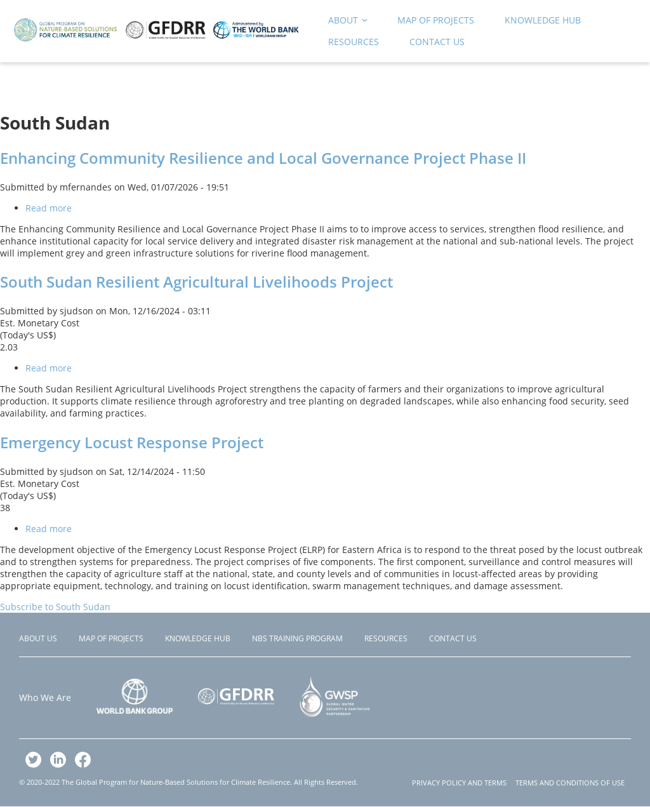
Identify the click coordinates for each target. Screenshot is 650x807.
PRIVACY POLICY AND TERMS (459, 782)
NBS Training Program (297, 638)
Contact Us (453, 638)
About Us (38, 638)
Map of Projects (111, 638)
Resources (386, 638)
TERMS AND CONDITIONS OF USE (570, 782)
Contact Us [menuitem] (437, 42)
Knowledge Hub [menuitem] (543, 20)
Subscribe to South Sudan (55, 607)
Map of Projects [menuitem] (435, 20)
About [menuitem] (343, 22)
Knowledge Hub (197, 638)
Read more (48, 208)
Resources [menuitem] (353, 42)
